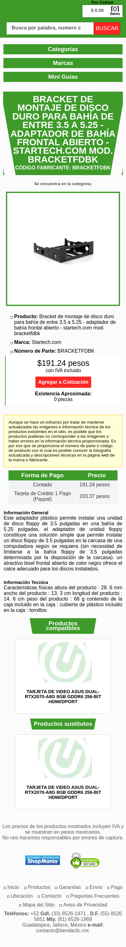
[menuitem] (39, 887)
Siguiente (119, 676)
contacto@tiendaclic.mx (62, 930)
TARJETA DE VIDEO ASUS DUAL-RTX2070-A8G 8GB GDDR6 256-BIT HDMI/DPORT (63, 696)
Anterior (7, 676)
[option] (63, 673)
